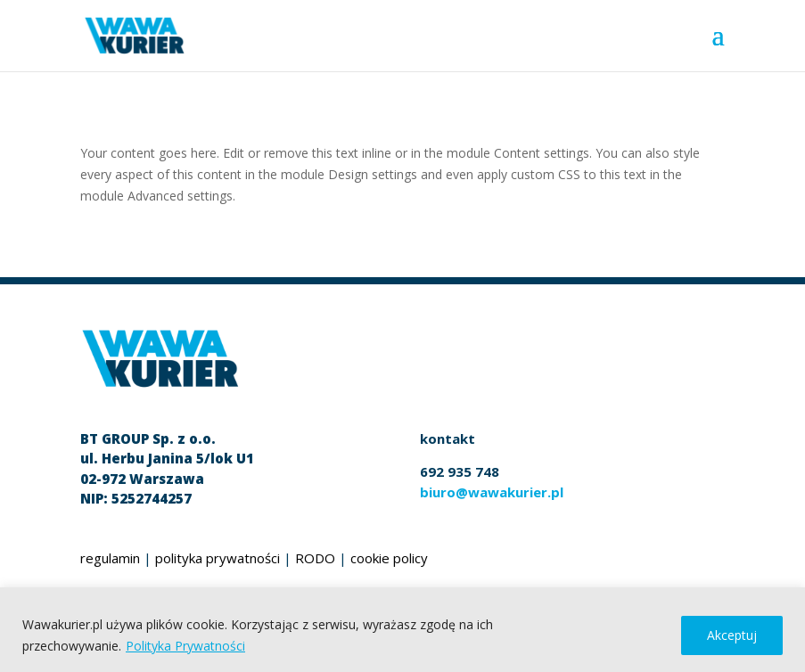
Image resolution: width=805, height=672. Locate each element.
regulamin (110, 558)
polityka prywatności (217, 558)
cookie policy (389, 558)
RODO (315, 558)
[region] (402, 629)
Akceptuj (732, 635)
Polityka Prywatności (185, 645)
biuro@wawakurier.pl (491, 492)
